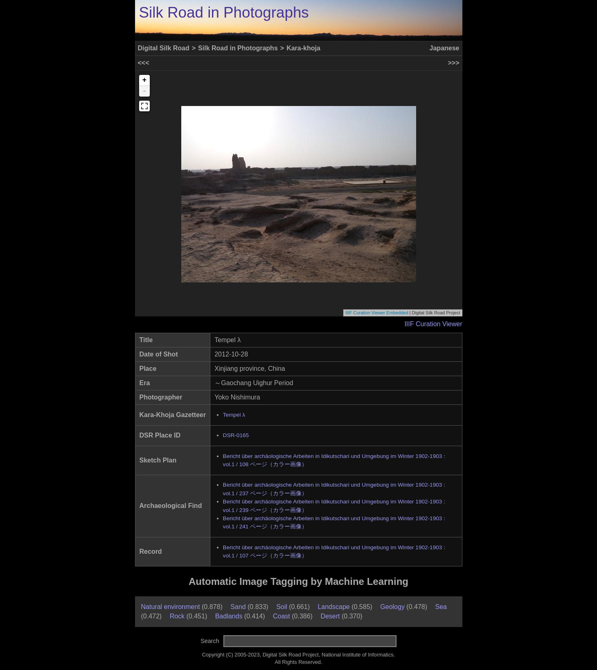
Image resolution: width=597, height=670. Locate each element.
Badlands (229, 616)
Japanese (445, 48)
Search (210, 641)
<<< (143, 62)
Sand (238, 606)
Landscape (333, 606)
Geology (392, 606)
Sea (441, 606)
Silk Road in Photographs (224, 12)
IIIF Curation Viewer (433, 323)
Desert (330, 616)
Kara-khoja (303, 48)
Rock (177, 616)
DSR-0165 (236, 435)
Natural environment (170, 606)
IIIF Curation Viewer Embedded (376, 312)
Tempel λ (234, 415)
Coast (281, 616)
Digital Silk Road (163, 48)
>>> (453, 62)
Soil (281, 606)
